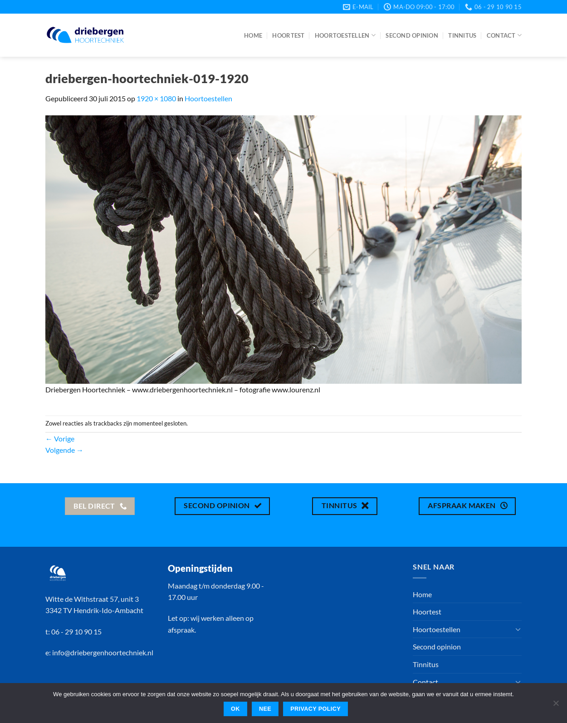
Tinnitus (462, 35)
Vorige (59, 438)
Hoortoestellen (345, 35)
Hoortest (288, 35)
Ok (235, 709)
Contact (504, 35)
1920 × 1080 (156, 98)
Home (253, 35)
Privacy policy (315, 709)
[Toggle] (518, 629)
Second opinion (412, 35)
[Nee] (555, 705)
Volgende (64, 450)
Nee (265, 709)
